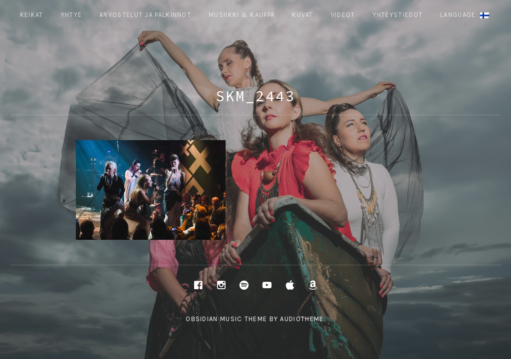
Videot (343, 14)
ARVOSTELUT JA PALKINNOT (145, 14)
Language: (464, 14)
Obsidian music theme (226, 319)
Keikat (31, 14)
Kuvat (302, 14)
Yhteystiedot (398, 14)
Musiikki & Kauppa (241, 14)
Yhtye (71, 14)
